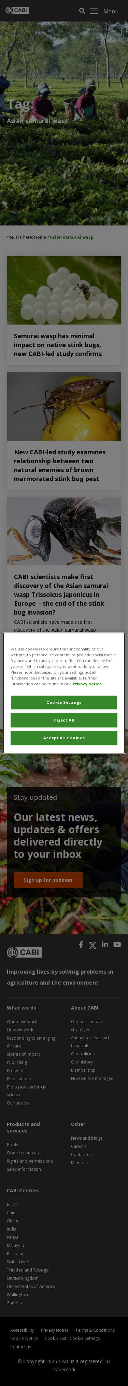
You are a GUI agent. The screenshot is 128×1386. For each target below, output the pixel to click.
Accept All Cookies (64, 737)
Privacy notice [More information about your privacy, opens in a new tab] (87, 683)
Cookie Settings (64, 702)
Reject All (64, 720)
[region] (64, 693)
